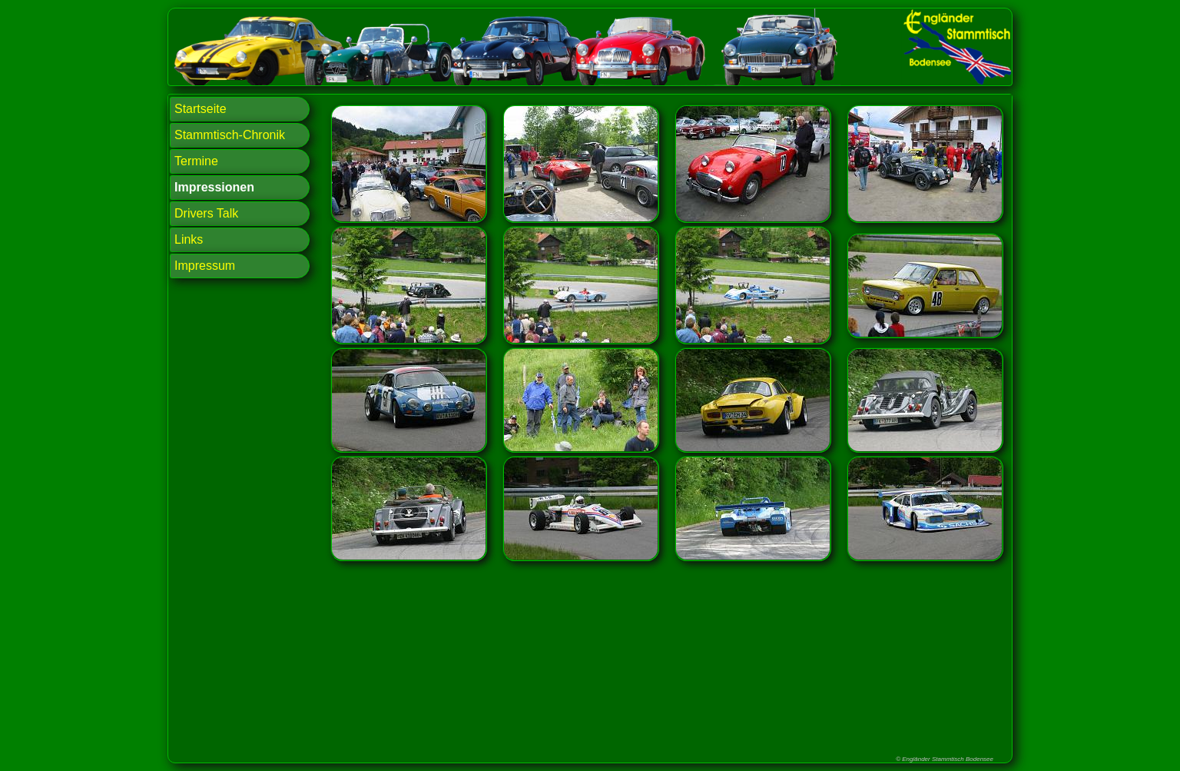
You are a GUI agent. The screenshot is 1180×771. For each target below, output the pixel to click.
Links (188, 239)
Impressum (204, 265)
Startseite (200, 108)
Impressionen (214, 187)
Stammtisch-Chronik (229, 134)
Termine (196, 161)
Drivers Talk (206, 213)
